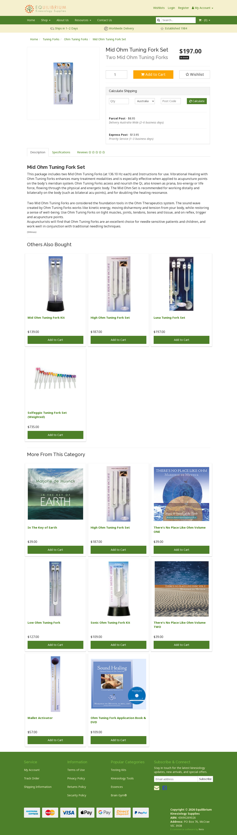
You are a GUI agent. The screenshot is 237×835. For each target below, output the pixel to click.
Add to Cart (153, 74)
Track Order (31, 778)
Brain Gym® (119, 795)
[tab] (38, 152)
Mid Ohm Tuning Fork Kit (46, 317)
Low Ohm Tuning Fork (44, 622)
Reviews (91, 152)
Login (171, 8)
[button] (194, 74)
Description (37, 152)
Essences (117, 787)
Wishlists (159, 8)
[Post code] (171, 101)
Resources (83, 20)
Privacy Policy (76, 778)
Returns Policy (76, 787)
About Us (63, 20)
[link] (164, 787)
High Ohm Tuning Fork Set (110, 317)
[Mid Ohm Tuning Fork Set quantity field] (116, 74)
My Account (32, 770)
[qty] (119, 101)
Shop (46, 20)
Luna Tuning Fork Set (169, 317)
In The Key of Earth (42, 527)
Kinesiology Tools (122, 778)
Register (183, 8)
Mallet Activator (40, 718)
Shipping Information (38, 787)
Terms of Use (76, 770)
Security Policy (76, 795)
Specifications (61, 152)
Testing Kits (118, 770)
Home (31, 20)
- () (204, 20)
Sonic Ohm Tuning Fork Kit (110, 622)
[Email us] (156, 787)
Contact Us (104, 20)
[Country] (145, 101)
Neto (201, 829)
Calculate (197, 101)
